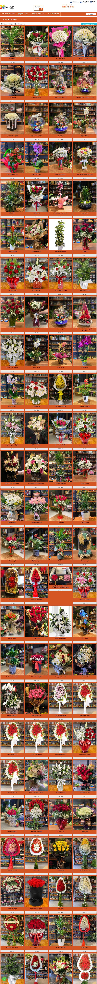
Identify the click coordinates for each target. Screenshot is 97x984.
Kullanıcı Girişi (74, 1)
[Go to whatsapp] (4, 979)
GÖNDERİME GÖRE (8, 14)
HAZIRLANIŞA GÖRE (37, 14)
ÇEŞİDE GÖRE (23, 14)
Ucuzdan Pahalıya (7, 24)
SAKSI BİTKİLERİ (53, 14)
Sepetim (93, 1)
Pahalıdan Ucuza (20, 24)
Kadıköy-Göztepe (10, 19)
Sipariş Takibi (84, 1)
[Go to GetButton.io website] (4, 982)
